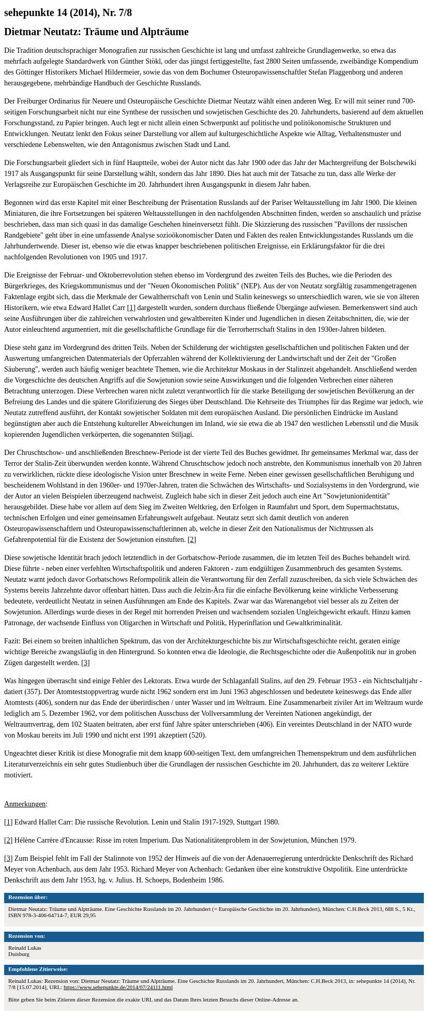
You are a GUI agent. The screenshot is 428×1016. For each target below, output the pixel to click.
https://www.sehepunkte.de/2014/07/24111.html (118, 987)
